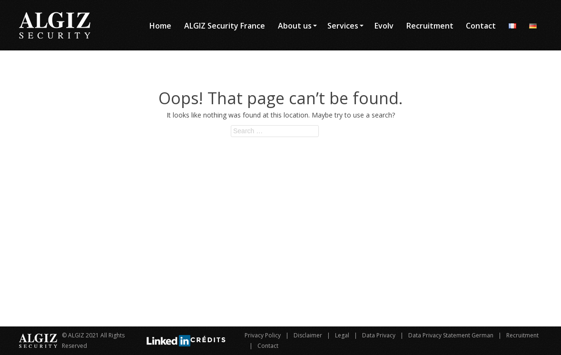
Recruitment (522, 335)
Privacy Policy (263, 335)
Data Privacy (378, 335)
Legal (342, 335)
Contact (267, 346)
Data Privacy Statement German (450, 335)
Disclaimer (308, 335)
